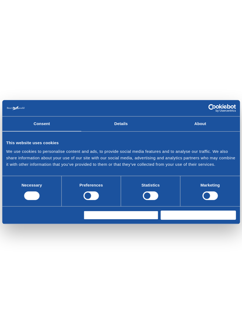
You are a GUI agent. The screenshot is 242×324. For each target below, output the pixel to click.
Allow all (173, 215)
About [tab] (200, 121)
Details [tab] (121, 121)
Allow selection (102, 215)
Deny (16, 215)
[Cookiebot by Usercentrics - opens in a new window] (212, 106)
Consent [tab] (41, 121)
